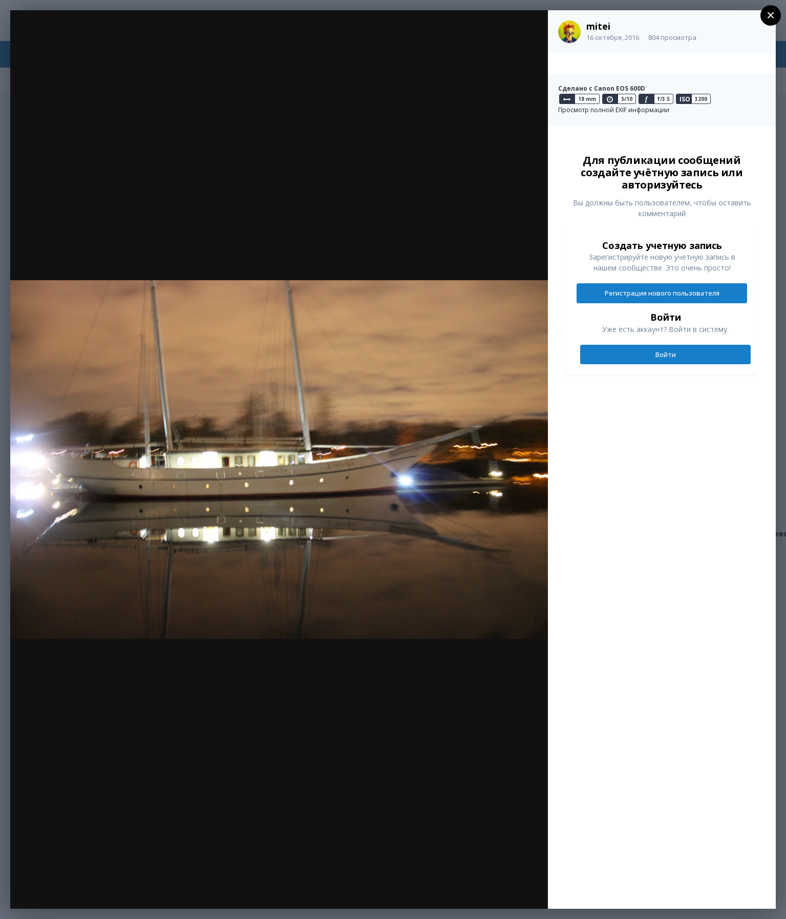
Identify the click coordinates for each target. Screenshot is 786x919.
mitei (598, 26)
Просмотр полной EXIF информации (613, 110)
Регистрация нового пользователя (662, 293)
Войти (665, 354)
